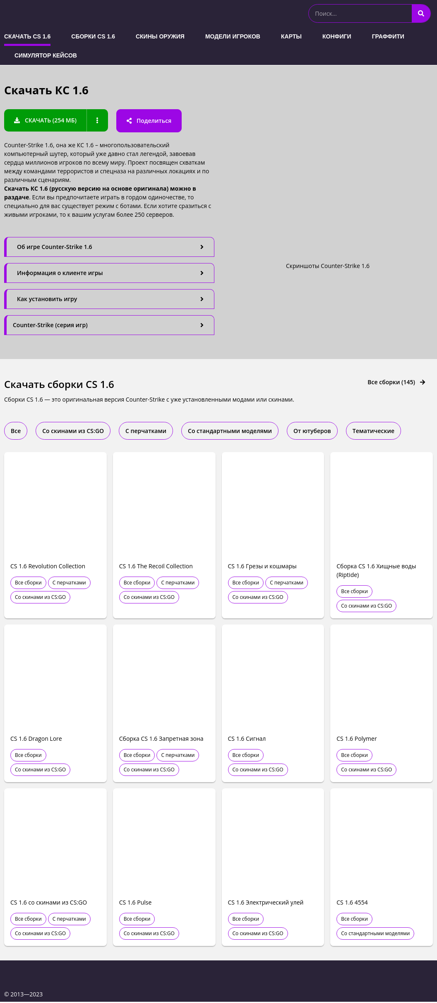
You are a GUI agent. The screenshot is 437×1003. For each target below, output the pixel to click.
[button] (45, 120)
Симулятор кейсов (45, 55)
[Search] (421, 13)
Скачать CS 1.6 (27, 36)
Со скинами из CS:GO (40, 598)
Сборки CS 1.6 (93, 36)
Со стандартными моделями (375, 934)
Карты (291, 36)
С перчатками (69, 583)
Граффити (388, 36)
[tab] (109, 247)
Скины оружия (160, 36)
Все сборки (28, 583)
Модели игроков (232, 36)
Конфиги (336, 36)
